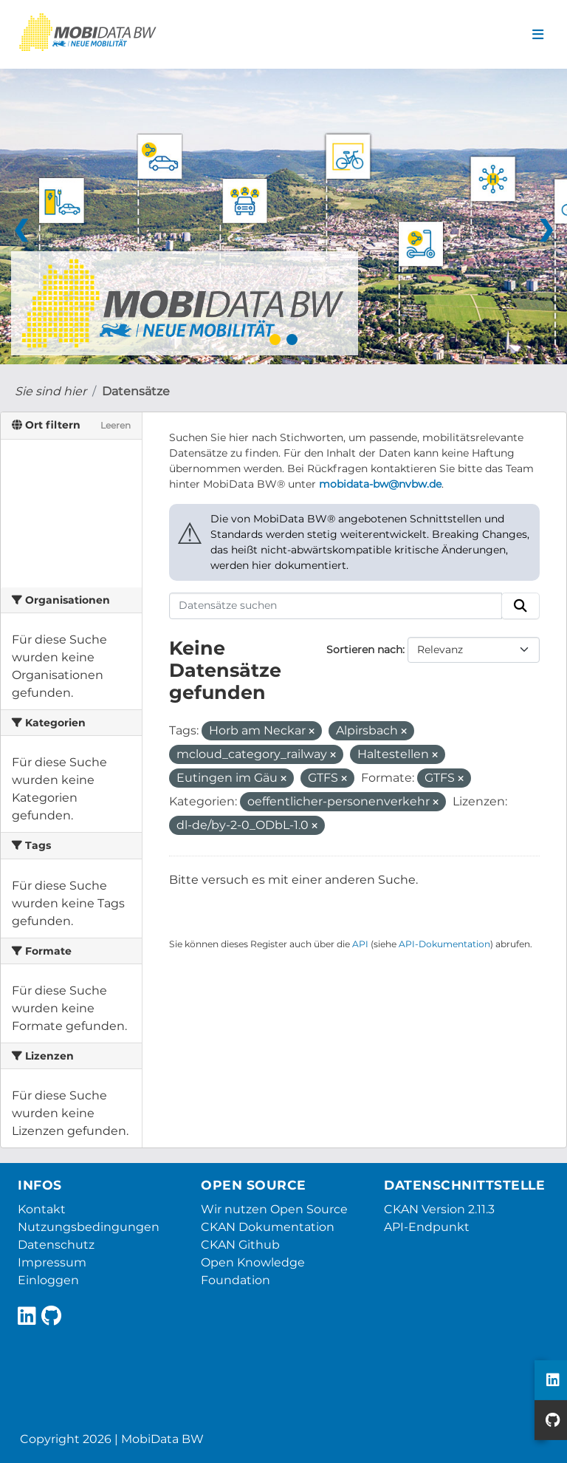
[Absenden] (520, 606)
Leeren (115, 425)
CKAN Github (240, 1245)
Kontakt (42, 1209)
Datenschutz (56, 1245)
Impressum (52, 1262)
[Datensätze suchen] (336, 606)
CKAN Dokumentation (267, 1227)
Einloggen (48, 1280)
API (360, 943)
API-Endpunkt (427, 1227)
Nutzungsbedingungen (88, 1227)
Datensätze (136, 391)
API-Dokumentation (444, 943)
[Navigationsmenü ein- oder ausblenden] (537, 34)
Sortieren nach (364, 649)
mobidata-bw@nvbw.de (380, 484)
